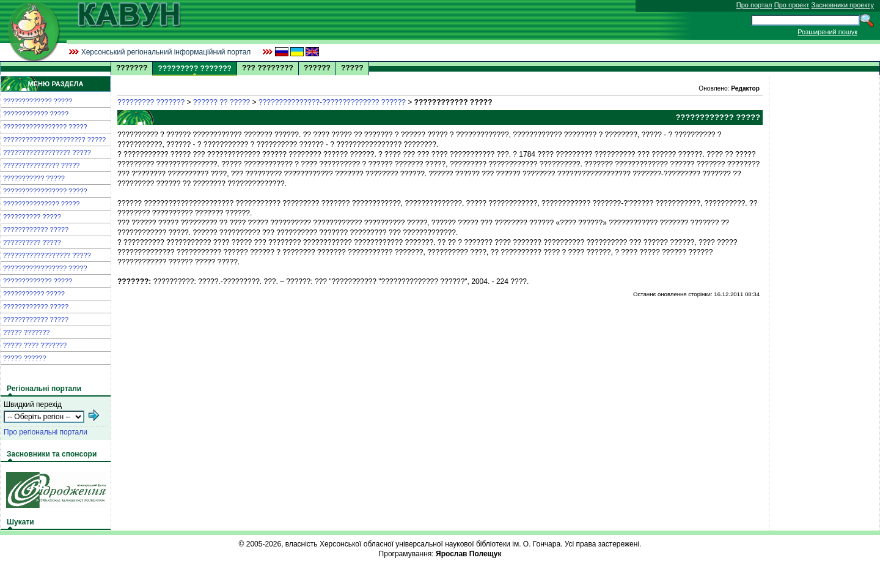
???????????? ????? (35, 113)
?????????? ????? (32, 216)
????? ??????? (26, 332)
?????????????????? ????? (47, 152)
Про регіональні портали (45, 432)
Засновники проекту (843, 5)
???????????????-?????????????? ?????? (332, 102)
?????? (317, 68)
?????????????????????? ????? (54, 139)
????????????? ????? (37, 101)
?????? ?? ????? (221, 102)
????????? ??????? (151, 102)
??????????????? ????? (41, 165)
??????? (131, 68)
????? (352, 68)
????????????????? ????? (45, 126)
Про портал (754, 5)
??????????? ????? (34, 178)
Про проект (791, 5)
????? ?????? (24, 358)
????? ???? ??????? (35, 345)
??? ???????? (267, 68)
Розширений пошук (827, 31)
